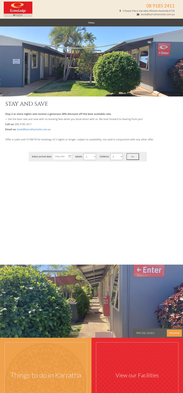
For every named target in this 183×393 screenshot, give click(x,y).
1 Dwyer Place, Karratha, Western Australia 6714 (147, 10)
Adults (78, 156)
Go (132, 156)
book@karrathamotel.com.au (156, 14)
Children (104, 156)
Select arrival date (42, 156)
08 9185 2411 (160, 5)
